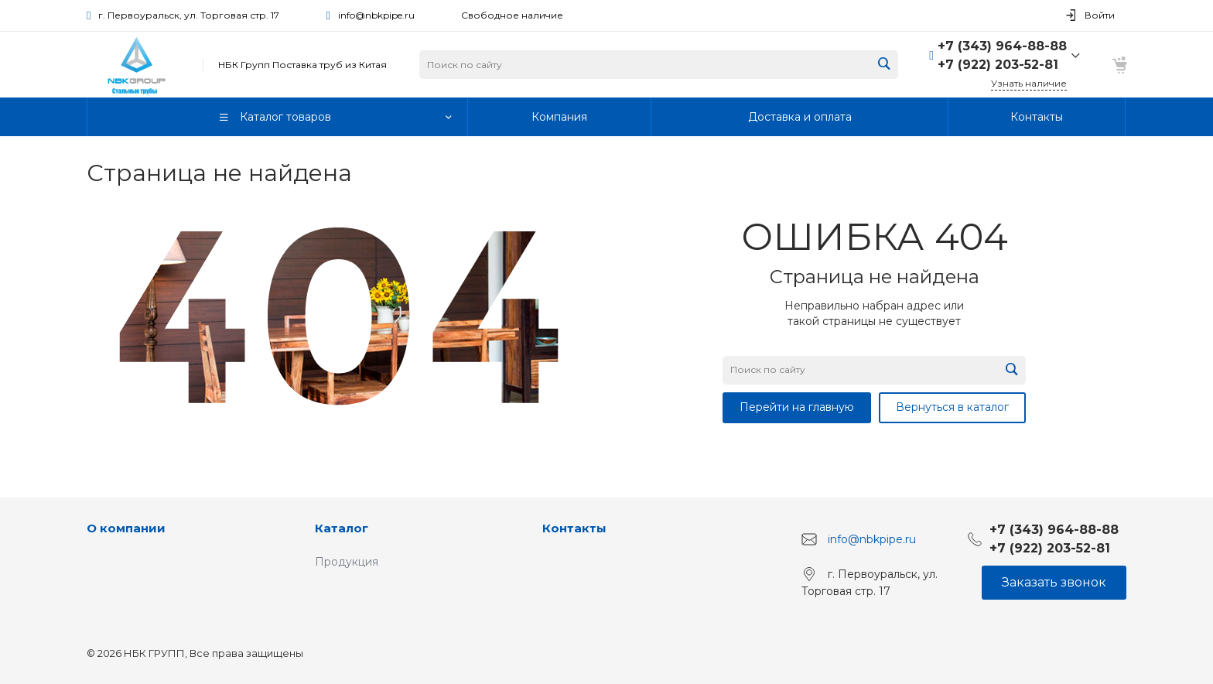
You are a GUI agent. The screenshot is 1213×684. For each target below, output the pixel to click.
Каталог (341, 528)
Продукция (346, 562)
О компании (126, 528)
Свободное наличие (512, 15)
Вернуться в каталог (952, 407)
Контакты (574, 528)
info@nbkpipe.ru (376, 15)
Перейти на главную (797, 407)
